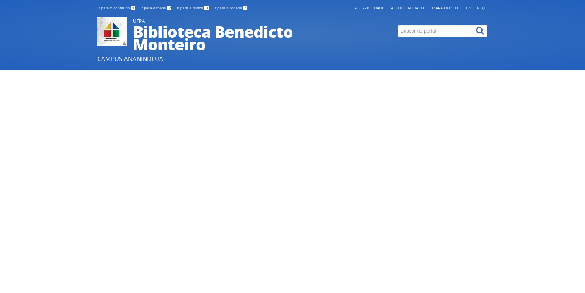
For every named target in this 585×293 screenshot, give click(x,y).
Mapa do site (445, 8)
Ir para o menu (156, 8)
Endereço (477, 8)
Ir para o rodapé (230, 8)
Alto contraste (408, 8)
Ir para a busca (193, 8)
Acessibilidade (369, 8)
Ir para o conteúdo (117, 8)
